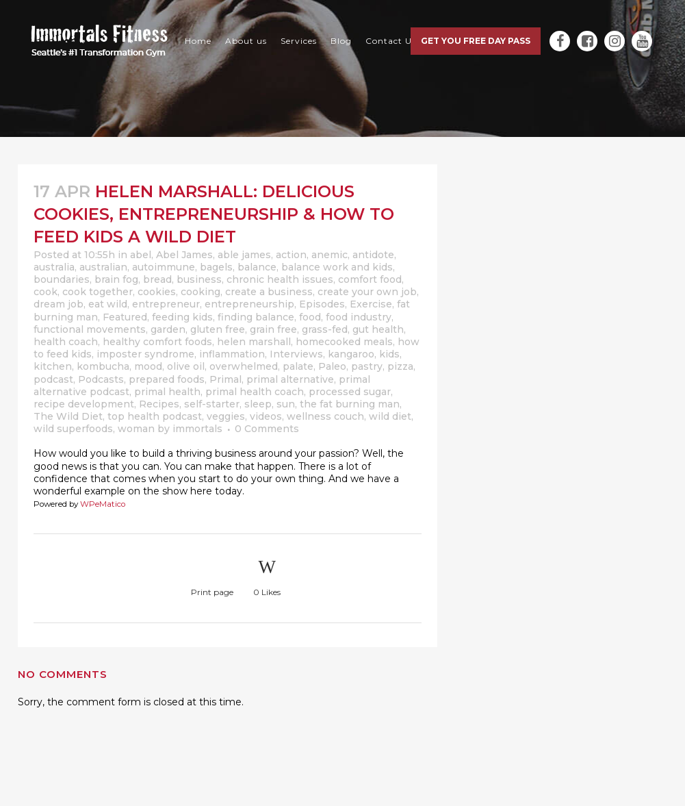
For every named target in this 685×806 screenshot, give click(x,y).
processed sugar (350, 392)
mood (148, 366)
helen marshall (254, 342)
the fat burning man (350, 404)
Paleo (332, 366)
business (199, 279)
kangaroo (351, 354)
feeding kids (182, 317)
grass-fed (325, 329)
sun (285, 404)
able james (244, 255)
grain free (273, 329)
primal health (167, 392)
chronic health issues (280, 279)
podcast (53, 379)
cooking (200, 292)
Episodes (322, 304)
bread (157, 279)
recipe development (84, 404)
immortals (197, 429)
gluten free (217, 329)
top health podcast (154, 416)
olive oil (186, 366)
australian (103, 267)
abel (140, 255)
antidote (373, 255)
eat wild (107, 304)
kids (389, 354)
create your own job (367, 292)
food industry (358, 317)
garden (168, 329)
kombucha (103, 366)
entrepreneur (166, 304)
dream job (58, 304)
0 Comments (267, 429)
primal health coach (254, 392)
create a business (269, 292)
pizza (400, 366)
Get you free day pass (475, 41)
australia (54, 267)
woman (136, 429)
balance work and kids (337, 267)
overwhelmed (243, 366)
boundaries (62, 279)
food (310, 317)
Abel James (184, 255)
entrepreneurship (249, 304)
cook (45, 292)
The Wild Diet (68, 416)
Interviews (296, 354)
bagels (216, 267)
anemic (329, 255)
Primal (225, 379)
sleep (258, 404)
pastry (367, 366)
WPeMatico (102, 504)
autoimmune (163, 267)
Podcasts (101, 379)
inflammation (232, 354)
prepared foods (167, 379)
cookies (157, 292)
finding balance (256, 317)
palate (298, 366)
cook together (97, 292)
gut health (378, 329)
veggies (226, 416)
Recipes (159, 404)
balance (256, 267)
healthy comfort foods (157, 342)
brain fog (116, 279)
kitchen (53, 366)
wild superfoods (73, 429)
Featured (125, 317)
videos (266, 416)
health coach (66, 342)
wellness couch (325, 416)
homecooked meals (344, 342)
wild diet (390, 416)
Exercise (371, 304)
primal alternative (290, 379)
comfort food (370, 279)
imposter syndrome (145, 354)
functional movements (90, 329)
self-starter (212, 404)
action (291, 255)
